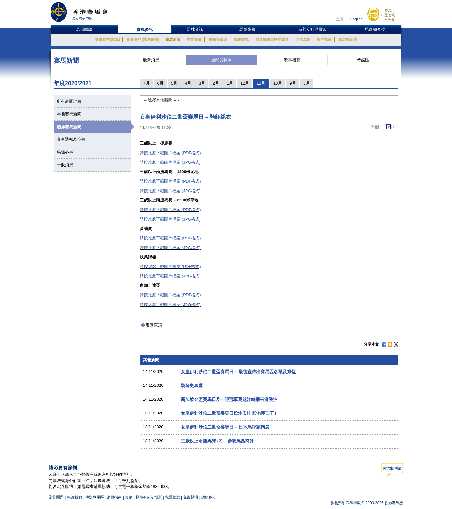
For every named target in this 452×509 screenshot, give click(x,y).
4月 (188, 83)
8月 (307, 83)
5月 (174, 83)
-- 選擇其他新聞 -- (162, 100)
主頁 (340, 19)
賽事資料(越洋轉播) (142, 39)
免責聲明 (190, 497)
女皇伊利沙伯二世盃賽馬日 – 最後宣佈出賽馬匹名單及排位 (238, 371)
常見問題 (56, 497)
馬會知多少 (375, 29)
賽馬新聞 (172, 39)
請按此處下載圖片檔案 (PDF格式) (170, 153)
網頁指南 (114, 497)
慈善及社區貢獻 (312, 29)
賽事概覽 (292, 59)
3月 (202, 83)
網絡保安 (208, 497)
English (356, 19)
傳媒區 (363, 59)
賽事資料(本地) (107, 39)
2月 (216, 83)
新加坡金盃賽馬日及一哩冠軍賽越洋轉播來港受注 (229, 399)
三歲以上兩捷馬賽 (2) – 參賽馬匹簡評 (217, 440)
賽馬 (388, 10)
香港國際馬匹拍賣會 (272, 39)
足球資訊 (195, 29)
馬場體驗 (84, 29)
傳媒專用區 (94, 497)
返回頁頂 (154, 325)
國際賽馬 (241, 39)
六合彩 (390, 20)
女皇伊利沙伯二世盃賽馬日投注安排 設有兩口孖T (229, 413)
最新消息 (151, 59)
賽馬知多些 (347, 39)
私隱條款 (172, 497)
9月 (292, 83)
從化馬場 (302, 39)
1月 (230, 83)
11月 (260, 83)
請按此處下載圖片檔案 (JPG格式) (170, 162)
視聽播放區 (217, 39)
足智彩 (390, 15)
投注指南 (324, 39)
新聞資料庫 (221, 59)
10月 (277, 83)
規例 (129, 497)
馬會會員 (247, 29)
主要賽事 (194, 39)
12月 (244, 83)
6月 (160, 83)
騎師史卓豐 (192, 385)
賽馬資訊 (145, 29)
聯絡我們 (74, 497)
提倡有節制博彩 (149, 497)
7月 (146, 83)
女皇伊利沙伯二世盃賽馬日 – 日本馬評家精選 (225, 427)
